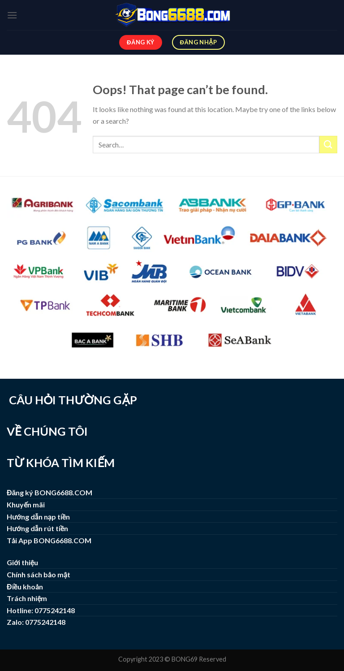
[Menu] (12, 15)
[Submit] (328, 144)
